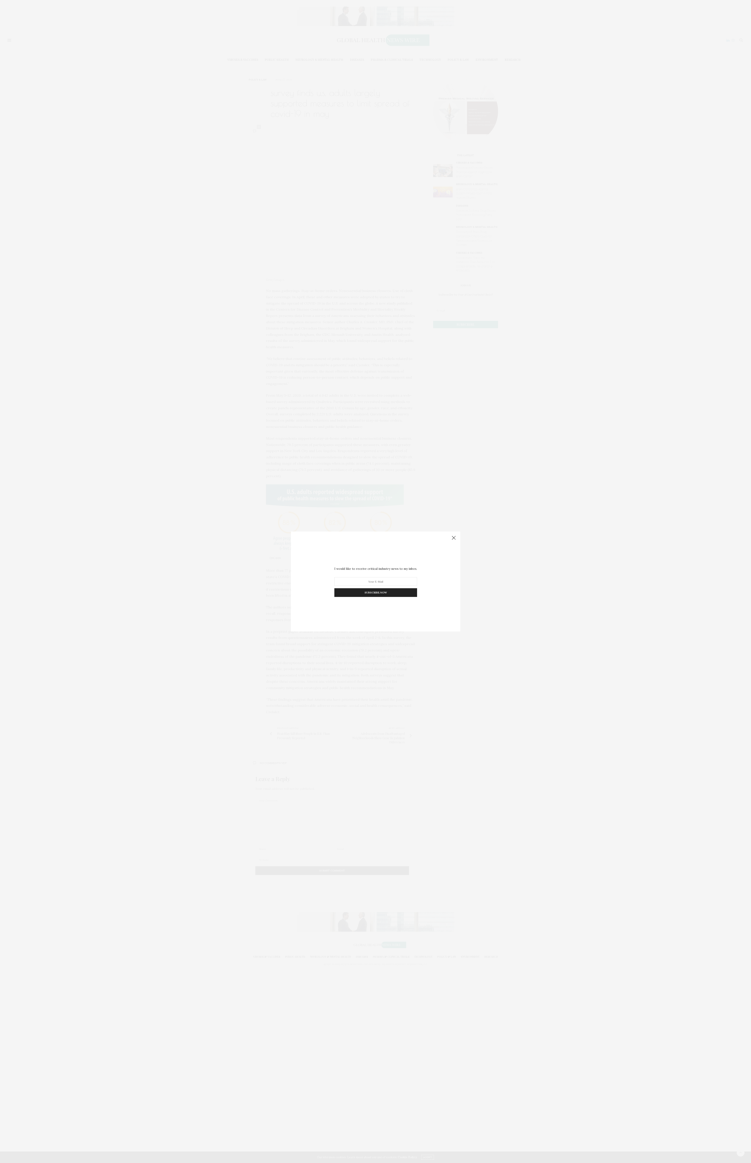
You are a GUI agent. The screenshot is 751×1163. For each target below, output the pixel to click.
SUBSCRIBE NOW (375, 592)
